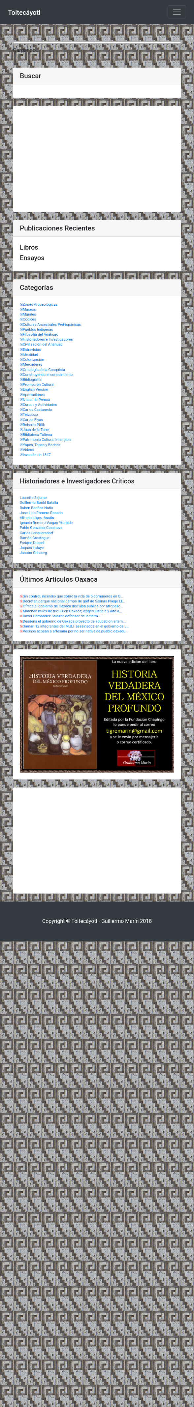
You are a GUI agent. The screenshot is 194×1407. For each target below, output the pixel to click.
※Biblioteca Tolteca (36, 435)
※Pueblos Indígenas (36, 329)
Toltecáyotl (24, 12)
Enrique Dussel (32, 543)
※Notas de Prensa (35, 400)
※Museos (28, 309)
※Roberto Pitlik (32, 425)
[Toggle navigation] (177, 11)
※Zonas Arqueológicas (38, 304)
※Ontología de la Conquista (42, 370)
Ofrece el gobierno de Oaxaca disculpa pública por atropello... (73, 606)
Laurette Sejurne (33, 498)
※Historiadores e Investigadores (46, 339)
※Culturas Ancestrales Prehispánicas (50, 324)
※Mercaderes (31, 364)
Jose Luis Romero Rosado (41, 513)
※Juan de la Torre (34, 430)
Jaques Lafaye (32, 548)
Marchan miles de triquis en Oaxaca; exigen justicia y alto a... (72, 611)
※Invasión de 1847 (35, 455)
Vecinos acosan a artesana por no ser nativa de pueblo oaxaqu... (75, 631)
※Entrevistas (30, 350)
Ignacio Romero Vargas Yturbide (46, 523)
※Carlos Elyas (31, 420)
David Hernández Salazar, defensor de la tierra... (62, 616)
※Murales (28, 314)
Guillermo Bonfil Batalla (39, 503)
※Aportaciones (32, 395)
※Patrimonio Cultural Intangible (46, 440)
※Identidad (29, 354)
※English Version (34, 389)
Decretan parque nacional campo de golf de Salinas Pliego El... (74, 601)
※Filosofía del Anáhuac (39, 334)
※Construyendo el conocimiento (46, 375)
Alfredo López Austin (37, 518)
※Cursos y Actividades (38, 405)
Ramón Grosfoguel (35, 538)
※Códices (28, 319)
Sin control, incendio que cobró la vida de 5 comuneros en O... (73, 596)
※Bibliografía (30, 380)
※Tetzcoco (29, 415)
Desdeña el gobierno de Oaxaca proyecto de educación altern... (74, 621)
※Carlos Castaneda (36, 410)
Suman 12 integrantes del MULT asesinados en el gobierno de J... (76, 626)
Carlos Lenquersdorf (36, 533)
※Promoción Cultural (37, 384)
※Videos (27, 450)
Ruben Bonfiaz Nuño (36, 508)
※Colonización (32, 359)
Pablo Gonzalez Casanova (41, 528)
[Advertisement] (97, 159)
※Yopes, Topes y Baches (40, 445)
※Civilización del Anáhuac (41, 344)
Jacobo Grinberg (33, 553)
